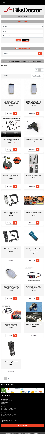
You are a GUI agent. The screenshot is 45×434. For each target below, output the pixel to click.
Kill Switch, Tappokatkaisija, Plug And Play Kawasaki (34, 213)
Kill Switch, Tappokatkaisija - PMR (33, 175)
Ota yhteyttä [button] (22, 425)
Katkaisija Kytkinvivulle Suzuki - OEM (34, 139)
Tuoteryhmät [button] (22, 16)
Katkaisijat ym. (37, 61)
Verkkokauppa (10, 61)
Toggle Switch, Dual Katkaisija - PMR (34, 324)
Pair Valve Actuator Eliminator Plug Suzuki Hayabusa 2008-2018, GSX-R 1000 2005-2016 (33, 250)
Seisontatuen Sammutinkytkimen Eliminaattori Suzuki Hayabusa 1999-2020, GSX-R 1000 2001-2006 (11, 287)
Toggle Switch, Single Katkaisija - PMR (11, 362)
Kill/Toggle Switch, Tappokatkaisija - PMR (11, 249)
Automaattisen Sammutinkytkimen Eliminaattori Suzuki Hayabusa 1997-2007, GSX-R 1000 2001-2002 (11, 102)
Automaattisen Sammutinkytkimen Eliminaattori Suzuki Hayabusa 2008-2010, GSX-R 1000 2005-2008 (34, 102)
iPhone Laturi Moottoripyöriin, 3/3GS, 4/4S (11, 140)
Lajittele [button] (5, 75)
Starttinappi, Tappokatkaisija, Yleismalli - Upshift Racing (11, 325)
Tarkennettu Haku (22, 48)
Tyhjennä (26, 40)
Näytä (9, 113)
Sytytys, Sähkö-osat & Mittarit (23, 61)
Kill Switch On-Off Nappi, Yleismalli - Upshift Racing (11, 176)
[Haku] (20, 53)
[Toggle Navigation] (3, 2)
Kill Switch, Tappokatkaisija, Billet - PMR (11, 213)
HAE (18, 40)
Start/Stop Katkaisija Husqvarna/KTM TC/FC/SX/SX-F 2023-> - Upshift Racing (34, 287)
